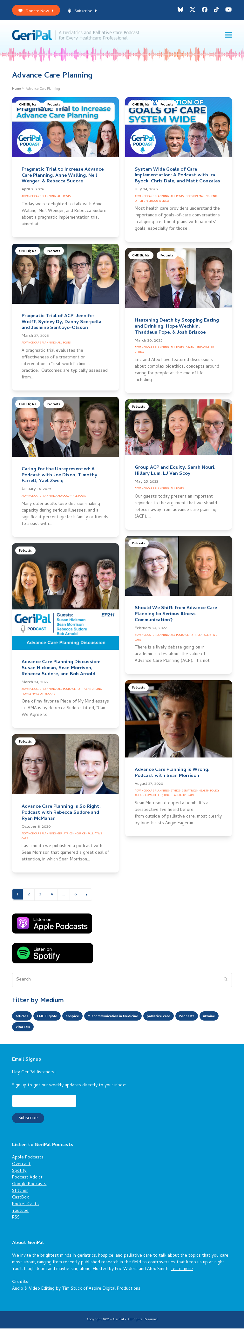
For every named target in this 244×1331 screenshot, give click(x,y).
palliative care (189, 1019)
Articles (24, 1019)
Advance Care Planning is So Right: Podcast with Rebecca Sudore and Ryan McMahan (61, 815)
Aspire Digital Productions (114, 1291)
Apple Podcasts (28, 1160)
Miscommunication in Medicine (133, 1019)
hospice (84, 1019)
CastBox (20, 1200)
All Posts (64, 199)
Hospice (79, 836)
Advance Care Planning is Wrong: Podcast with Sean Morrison (172, 775)
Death (190, 350)
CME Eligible (28, 107)
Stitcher (20, 1193)
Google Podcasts (29, 1187)
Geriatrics (79, 692)
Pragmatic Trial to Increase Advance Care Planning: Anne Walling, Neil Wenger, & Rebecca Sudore (63, 178)
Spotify (19, 1173)
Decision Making (197, 199)
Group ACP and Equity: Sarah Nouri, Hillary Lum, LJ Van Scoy (175, 473)
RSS (16, 1220)
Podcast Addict (27, 1180)
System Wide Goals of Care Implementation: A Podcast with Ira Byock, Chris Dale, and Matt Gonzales (177, 178)
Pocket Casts (25, 1207)
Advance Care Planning (39, 199)
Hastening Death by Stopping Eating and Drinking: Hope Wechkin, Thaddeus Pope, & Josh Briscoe (177, 329)
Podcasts (53, 107)
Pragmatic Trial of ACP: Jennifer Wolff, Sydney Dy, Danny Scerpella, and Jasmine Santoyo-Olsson (62, 325)
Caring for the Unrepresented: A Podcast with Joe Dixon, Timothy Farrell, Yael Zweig (59, 478)
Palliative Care (44, 697)
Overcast (21, 1167)
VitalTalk (78, 1030)
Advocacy (64, 499)
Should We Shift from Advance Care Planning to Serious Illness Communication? (176, 617)
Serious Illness (158, 204)
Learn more (182, 1271)
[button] (228, 36)
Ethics (139, 355)
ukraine (52, 1030)
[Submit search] (225, 982)
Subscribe (82, 11)
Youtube (20, 1213)
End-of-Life (205, 350)
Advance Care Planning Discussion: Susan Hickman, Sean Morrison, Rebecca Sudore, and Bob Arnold (61, 671)
